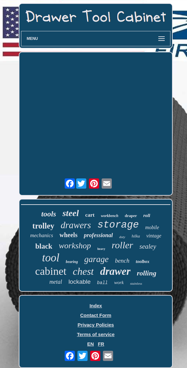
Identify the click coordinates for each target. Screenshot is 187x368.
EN (90, 344)
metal (55, 282)
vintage (153, 235)
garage (96, 259)
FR (101, 344)
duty (122, 237)
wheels (69, 234)
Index (96, 305)
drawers (76, 225)
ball (102, 282)
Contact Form (95, 315)
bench (122, 260)
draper (131, 215)
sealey (148, 246)
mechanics (41, 235)
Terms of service (95, 334)
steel (70, 213)
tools (48, 214)
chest (83, 271)
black (44, 246)
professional (98, 235)
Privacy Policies (95, 324)
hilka (136, 236)
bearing (72, 261)
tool (50, 258)
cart (90, 215)
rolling (146, 273)
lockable (79, 281)
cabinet (50, 271)
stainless (136, 283)
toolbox (142, 261)
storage (118, 224)
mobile (152, 227)
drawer (115, 271)
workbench (110, 216)
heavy (101, 249)
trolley (43, 226)
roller (122, 245)
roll (146, 215)
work (119, 282)
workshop (75, 245)
